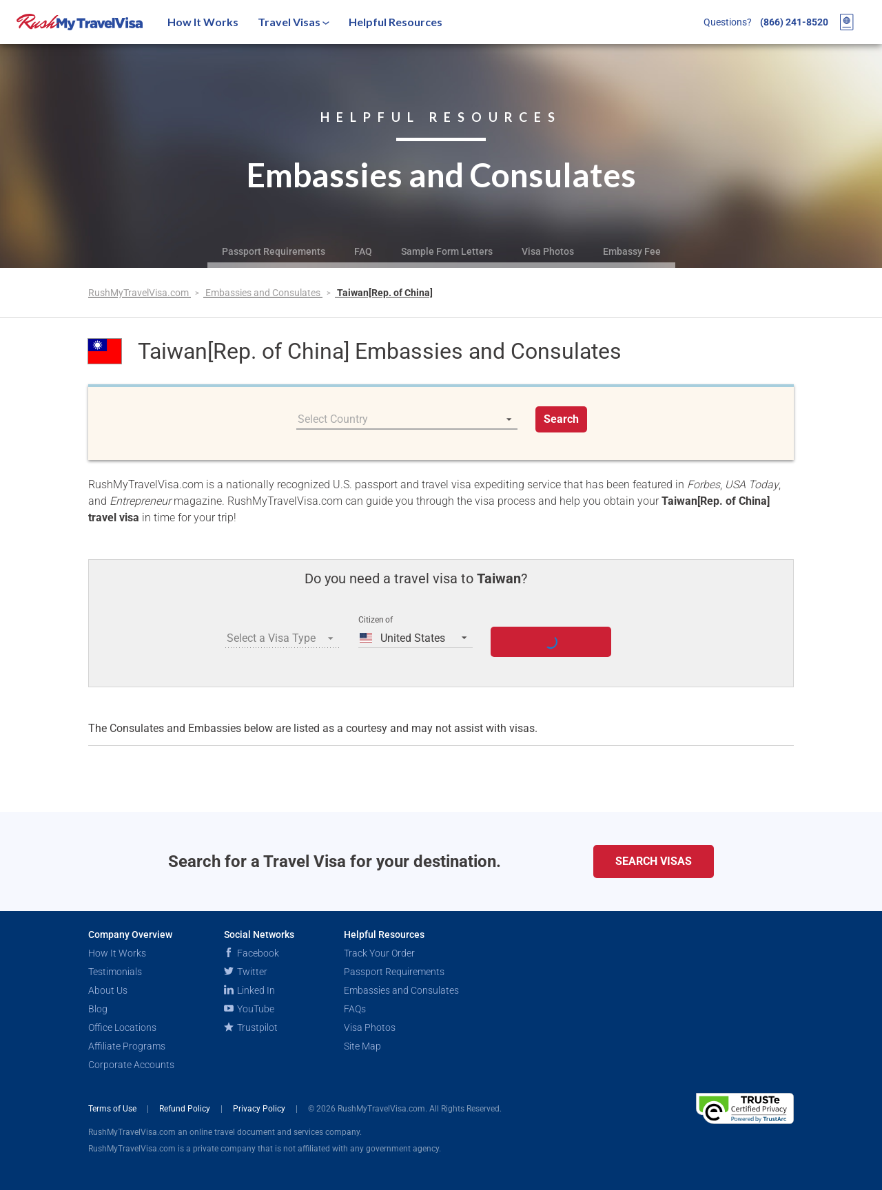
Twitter (245, 971)
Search (561, 419)
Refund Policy (185, 1109)
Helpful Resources (395, 21)
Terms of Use (113, 1109)
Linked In (249, 990)
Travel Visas (293, 21)
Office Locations (122, 1027)
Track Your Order (379, 953)
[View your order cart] (846, 22)
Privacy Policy (260, 1109)
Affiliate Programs (126, 1046)
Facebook (251, 953)
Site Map (362, 1046)
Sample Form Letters (447, 251)
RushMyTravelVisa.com (139, 292)
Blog (97, 1008)
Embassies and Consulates (263, 292)
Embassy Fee (632, 251)
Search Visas (653, 861)
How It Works (202, 21)
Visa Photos (548, 251)
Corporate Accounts (131, 1064)
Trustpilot (251, 1027)
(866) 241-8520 (794, 22)
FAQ (363, 251)
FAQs (355, 1008)
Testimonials (115, 971)
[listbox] (406, 419)
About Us (107, 990)
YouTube (249, 1008)
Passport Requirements (273, 251)
